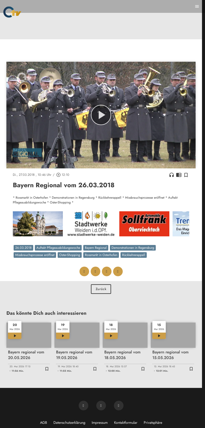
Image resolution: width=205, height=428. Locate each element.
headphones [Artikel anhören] (171, 175)
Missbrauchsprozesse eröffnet (34, 255)
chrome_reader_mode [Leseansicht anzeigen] (179, 175)
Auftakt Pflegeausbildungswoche (58, 247)
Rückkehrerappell (133, 255)
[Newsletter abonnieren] (83, 405)
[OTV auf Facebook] (101, 405)
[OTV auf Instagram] (119, 405)
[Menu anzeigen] (197, 6)
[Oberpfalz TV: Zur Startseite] (12, 12)
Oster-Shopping (69, 255)
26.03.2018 (23, 247)
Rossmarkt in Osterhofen (101, 255)
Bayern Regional (96, 247)
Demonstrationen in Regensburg (133, 247)
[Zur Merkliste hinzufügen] (186, 175)
